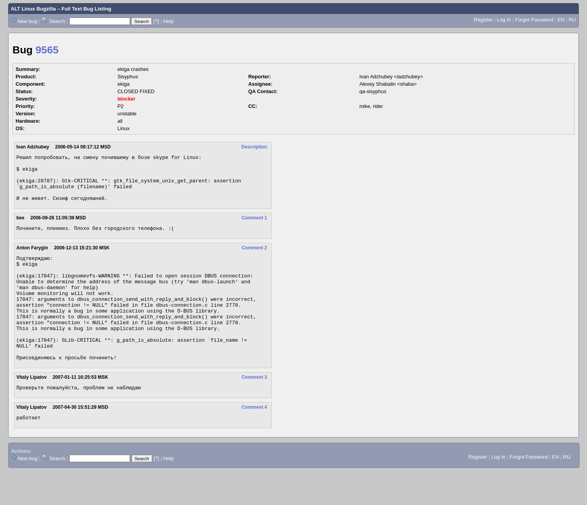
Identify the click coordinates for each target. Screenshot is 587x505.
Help (168, 21)
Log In (504, 20)
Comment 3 (254, 408)
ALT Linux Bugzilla (33, 9)
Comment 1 (254, 227)
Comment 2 (254, 258)
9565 (46, 50)
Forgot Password (534, 20)
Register (483, 20)
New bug (27, 21)
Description (254, 147)
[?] (156, 21)
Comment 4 (254, 440)
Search (57, 21)
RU (572, 20)
